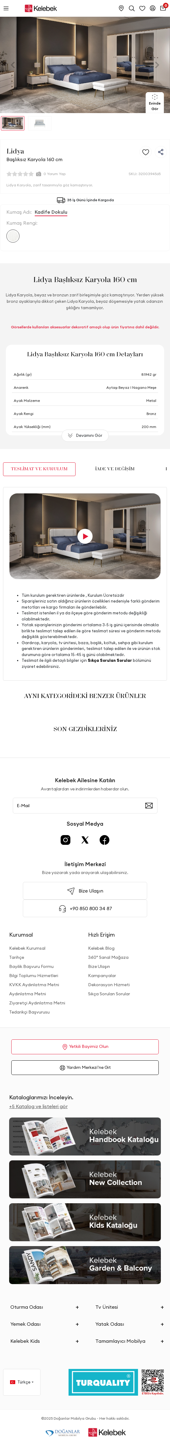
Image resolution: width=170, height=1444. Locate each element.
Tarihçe (16, 957)
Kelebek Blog (101, 948)
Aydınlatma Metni (27, 994)
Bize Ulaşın (99, 966)
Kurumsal (21, 934)
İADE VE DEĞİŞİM (115, 469)
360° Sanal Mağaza (108, 957)
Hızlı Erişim (101, 934)
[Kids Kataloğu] (85, 1222)
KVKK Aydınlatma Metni (34, 984)
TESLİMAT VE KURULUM (39, 469)
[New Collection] (85, 1179)
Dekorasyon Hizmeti (109, 984)
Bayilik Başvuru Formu (31, 966)
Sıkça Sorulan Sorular (109, 994)
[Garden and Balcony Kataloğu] (85, 1265)
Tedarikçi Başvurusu (29, 1012)
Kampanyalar (102, 975)
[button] (13, 65)
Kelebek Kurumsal (27, 948)
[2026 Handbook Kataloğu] (85, 1137)
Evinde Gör (155, 102)
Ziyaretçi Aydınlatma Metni (37, 1003)
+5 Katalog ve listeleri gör (38, 1106)
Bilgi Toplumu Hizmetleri (33, 975)
